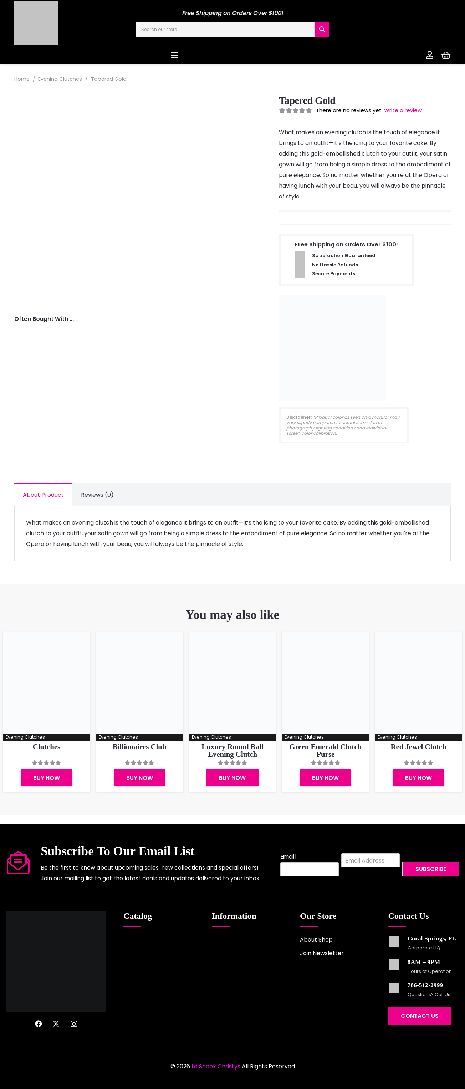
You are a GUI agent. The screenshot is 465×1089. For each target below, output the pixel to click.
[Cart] (446, 55)
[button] (232, 55)
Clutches (46, 746)
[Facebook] (38, 1023)
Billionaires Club (139, 746)
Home (22, 79)
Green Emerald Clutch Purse (325, 750)
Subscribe (430, 869)
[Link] (429, 55)
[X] (56, 1023)
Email (288, 857)
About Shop (316, 940)
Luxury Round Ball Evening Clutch (232, 750)
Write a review (403, 110)
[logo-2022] (67, 23)
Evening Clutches (60, 79)
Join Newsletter (322, 953)
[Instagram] (74, 1024)
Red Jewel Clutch (418, 746)
